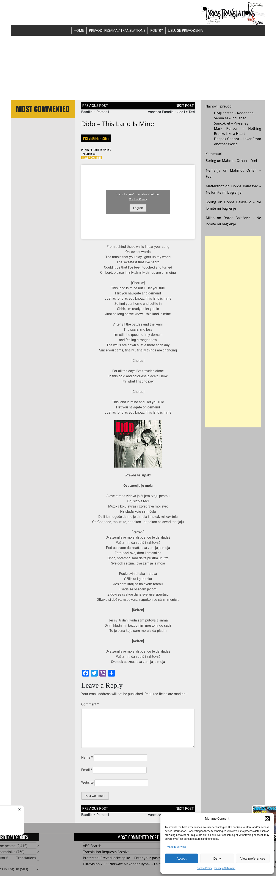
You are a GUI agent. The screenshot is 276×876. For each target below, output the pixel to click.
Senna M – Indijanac (230, 118)
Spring (107, 150)
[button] (267, 818)
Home (79, 30)
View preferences (252, 858)
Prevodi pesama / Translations (117, 30)
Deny (217, 858)
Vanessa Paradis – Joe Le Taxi (171, 112)
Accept (182, 858)
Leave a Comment (91, 157)
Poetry (156, 30)
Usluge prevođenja (185, 30)
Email (86, 770)
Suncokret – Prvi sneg (231, 123)
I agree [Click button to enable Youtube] (138, 208)
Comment (90, 704)
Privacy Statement (224, 868)
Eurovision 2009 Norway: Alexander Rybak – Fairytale (125, 864)
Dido (93, 153)
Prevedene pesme (96, 138)
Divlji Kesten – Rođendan (234, 113)
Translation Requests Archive (106, 851)
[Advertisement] (138, 68)
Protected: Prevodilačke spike (106, 857)
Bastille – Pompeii (95, 112)
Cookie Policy (204, 868)
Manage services (177, 846)
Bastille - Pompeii (43, 814)
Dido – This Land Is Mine (117, 123)
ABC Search (92, 845)
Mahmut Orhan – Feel (239, 160)
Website (87, 782)
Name (87, 757)
